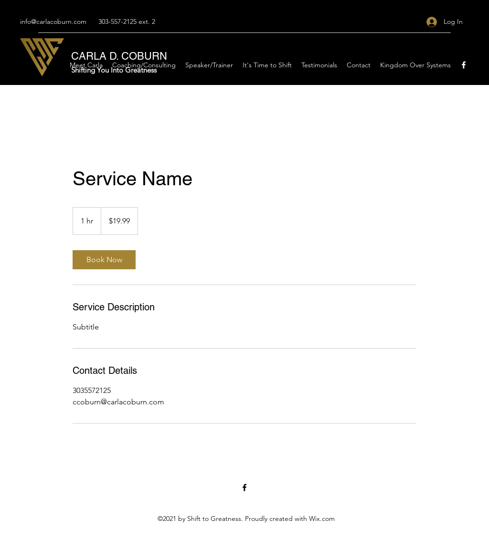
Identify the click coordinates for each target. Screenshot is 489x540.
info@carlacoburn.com (53, 21)
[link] (104, 259)
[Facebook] (463, 65)
